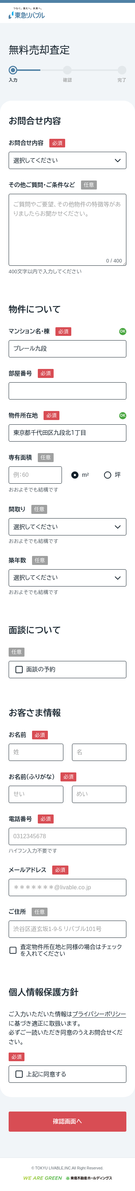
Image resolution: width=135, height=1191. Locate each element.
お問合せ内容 (26, 143)
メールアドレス (27, 870)
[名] (99, 752)
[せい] (36, 794)
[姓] (36, 752)
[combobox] (67, 887)
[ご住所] (67, 929)
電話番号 (20, 819)
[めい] (99, 794)
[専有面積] (35, 475)
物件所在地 (23, 415)
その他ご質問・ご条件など (42, 185)
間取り (17, 509)
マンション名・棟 (29, 331)
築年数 (17, 560)
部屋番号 (20, 373)
